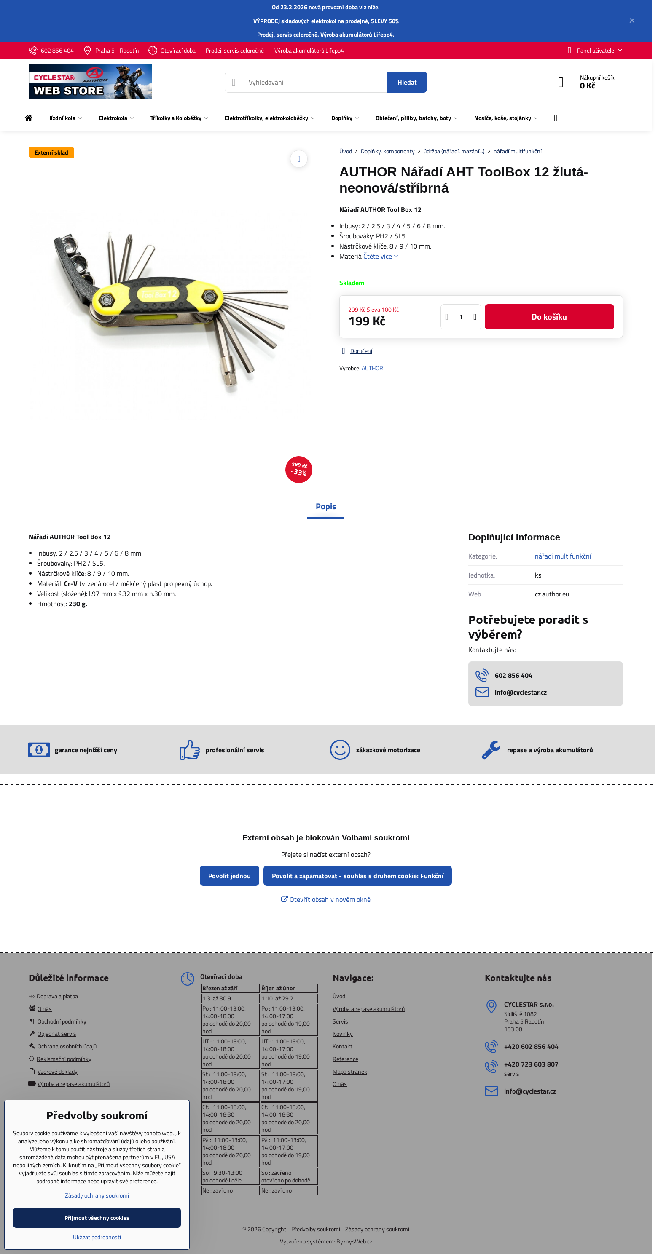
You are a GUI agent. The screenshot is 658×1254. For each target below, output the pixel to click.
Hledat (407, 82)
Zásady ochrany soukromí (377, 1229)
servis (284, 34)
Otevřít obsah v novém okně (326, 899)
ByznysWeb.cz (354, 1241)
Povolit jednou (229, 876)
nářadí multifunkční (563, 556)
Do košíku (549, 316)
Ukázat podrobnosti (97, 1237)
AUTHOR (372, 368)
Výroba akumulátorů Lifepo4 (356, 34)
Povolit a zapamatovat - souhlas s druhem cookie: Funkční (357, 876)
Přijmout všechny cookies (96, 1217)
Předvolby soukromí (315, 1229)
